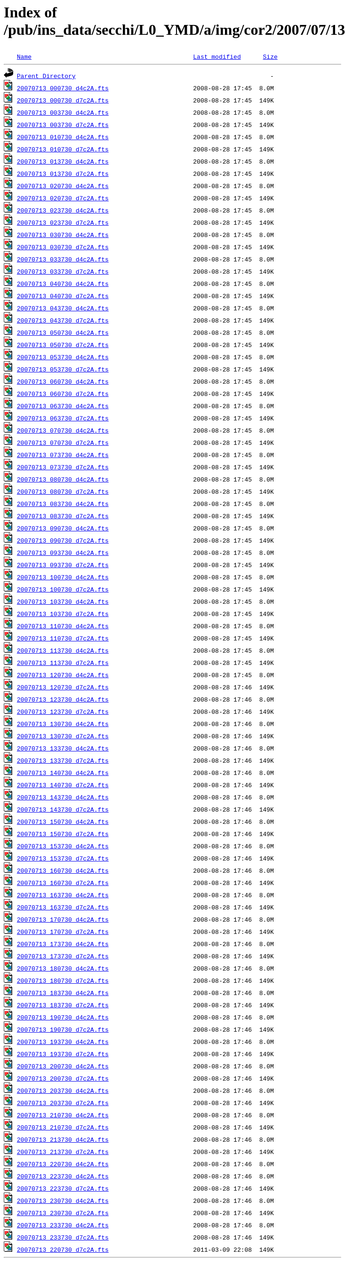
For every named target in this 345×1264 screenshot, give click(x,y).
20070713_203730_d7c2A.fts (63, 1102)
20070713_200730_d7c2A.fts (63, 1078)
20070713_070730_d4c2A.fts (63, 430)
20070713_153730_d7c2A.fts (63, 858)
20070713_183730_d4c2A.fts (63, 992)
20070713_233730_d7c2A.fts (63, 1237)
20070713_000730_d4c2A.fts (63, 88)
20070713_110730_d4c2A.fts (63, 626)
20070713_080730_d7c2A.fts (63, 491)
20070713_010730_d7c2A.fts (63, 149)
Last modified (217, 56)
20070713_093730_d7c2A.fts (63, 565)
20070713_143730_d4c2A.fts (63, 797)
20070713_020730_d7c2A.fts (63, 198)
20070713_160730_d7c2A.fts (63, 882)
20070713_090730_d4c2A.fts (63, 528)
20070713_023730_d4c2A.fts (63, 210)
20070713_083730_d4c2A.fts (63, 503)
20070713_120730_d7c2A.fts (63, 687)
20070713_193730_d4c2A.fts (63, 1041)
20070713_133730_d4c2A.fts (63, 748)
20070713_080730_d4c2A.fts (63, 479)
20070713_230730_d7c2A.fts (63, 1213)
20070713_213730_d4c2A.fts (63, 1139)
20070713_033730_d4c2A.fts (63, 259)
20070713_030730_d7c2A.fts (63, 247)
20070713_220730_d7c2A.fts (63, 1249)
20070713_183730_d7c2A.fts (63, 1005)
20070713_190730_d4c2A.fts (63, 1017)
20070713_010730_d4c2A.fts (63, 137)
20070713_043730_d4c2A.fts (63, 308)
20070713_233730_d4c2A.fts (63, 1225)
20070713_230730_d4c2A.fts (63, 1200)
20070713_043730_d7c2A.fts (63, 320)
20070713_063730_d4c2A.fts (63, 406)
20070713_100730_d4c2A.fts (63, 577)
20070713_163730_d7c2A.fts (63, 907)
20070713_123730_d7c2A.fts (63, 711)
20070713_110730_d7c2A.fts (63, 638)
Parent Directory (46, 75)
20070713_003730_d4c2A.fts (63, 112)
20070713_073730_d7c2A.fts (63, 467)
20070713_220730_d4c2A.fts (63, 1164)
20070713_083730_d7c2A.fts (63, 516)
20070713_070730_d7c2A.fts (63, 442)
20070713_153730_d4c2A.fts (63, 846)
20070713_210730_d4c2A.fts (63, 1115)
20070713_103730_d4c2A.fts (63, 601)
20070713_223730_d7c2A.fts (63, 1188)
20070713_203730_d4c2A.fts (63, 1090)
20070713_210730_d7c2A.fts (63, 1127)
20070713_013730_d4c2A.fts (63, 161)
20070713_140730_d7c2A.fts (63, 785)
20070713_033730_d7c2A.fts (63, 271)
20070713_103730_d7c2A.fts (63, 613)
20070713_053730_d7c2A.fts (63, 369)
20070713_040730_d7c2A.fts (63, 296)
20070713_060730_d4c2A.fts (63, 381)
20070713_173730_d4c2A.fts (63, 944)
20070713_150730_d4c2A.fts (63, 821)
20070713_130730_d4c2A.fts (63, 723)
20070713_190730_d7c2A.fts (63, 1029)
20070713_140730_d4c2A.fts (63, 772)
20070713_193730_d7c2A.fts (63, 1054)
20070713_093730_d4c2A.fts (63, 552)
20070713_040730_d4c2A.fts (63, 283)
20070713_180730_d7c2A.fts (63, 980)
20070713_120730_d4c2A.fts (63, 675)
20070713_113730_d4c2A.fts (63, 650)
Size (270, 56)
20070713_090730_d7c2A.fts (63, 540)
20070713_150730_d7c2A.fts (63, 834)
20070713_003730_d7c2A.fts (63, 124)
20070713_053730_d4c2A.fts (63, 357)
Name (24, 56)
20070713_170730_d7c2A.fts (63, 931)
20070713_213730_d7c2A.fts (63, 1151)
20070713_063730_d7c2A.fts (63, 418)
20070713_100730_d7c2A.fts (63, 589)
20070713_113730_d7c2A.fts (63, 662)
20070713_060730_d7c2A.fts (63, 393)
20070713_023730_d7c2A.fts (63, 222)
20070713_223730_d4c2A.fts (63, 1176)
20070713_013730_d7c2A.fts (63, 173)
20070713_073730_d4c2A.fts (63, 454)
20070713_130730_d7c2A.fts (63, 736)
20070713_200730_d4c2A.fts (63, 1066)
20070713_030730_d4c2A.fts (63, 234)
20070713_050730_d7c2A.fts (63, 344)
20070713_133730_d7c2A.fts (63, 760)
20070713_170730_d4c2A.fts (63, 919)
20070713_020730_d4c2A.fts (63, 186)
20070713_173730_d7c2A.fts (63, 956)
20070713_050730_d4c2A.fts (63, 332)
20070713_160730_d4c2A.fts (63, 870)
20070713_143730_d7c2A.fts (63, 809)
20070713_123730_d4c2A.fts (63, 699)
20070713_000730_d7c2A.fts (63, 100)
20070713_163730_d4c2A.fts (63, 895)
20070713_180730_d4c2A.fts (63, 968)
